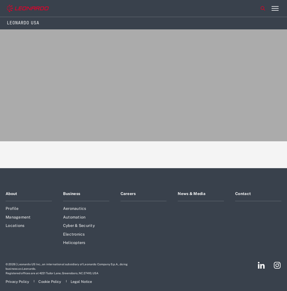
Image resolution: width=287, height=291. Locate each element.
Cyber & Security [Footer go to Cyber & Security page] (79, 225)
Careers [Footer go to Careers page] (128, 193)
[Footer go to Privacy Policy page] (18, 282)
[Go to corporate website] (28, 8)
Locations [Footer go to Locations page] (15, 225)
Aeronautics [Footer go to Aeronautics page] (74, 208)
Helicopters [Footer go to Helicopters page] (74, 242)
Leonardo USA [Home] (23, 23)
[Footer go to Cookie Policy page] (50, 282)
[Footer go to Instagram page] (277, 265)
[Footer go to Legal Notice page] (81, 282)
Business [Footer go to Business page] (71, 193)
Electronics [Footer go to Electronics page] (74, 234)
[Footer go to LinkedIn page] (261, 265)
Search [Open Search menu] (263, 8)
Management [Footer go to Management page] (18, 217)
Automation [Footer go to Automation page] (74, 217)
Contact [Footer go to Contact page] (243, 193)
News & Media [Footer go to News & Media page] (191, 193)
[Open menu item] (275, 8)
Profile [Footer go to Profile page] (12, 208)
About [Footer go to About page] (11, 193)
